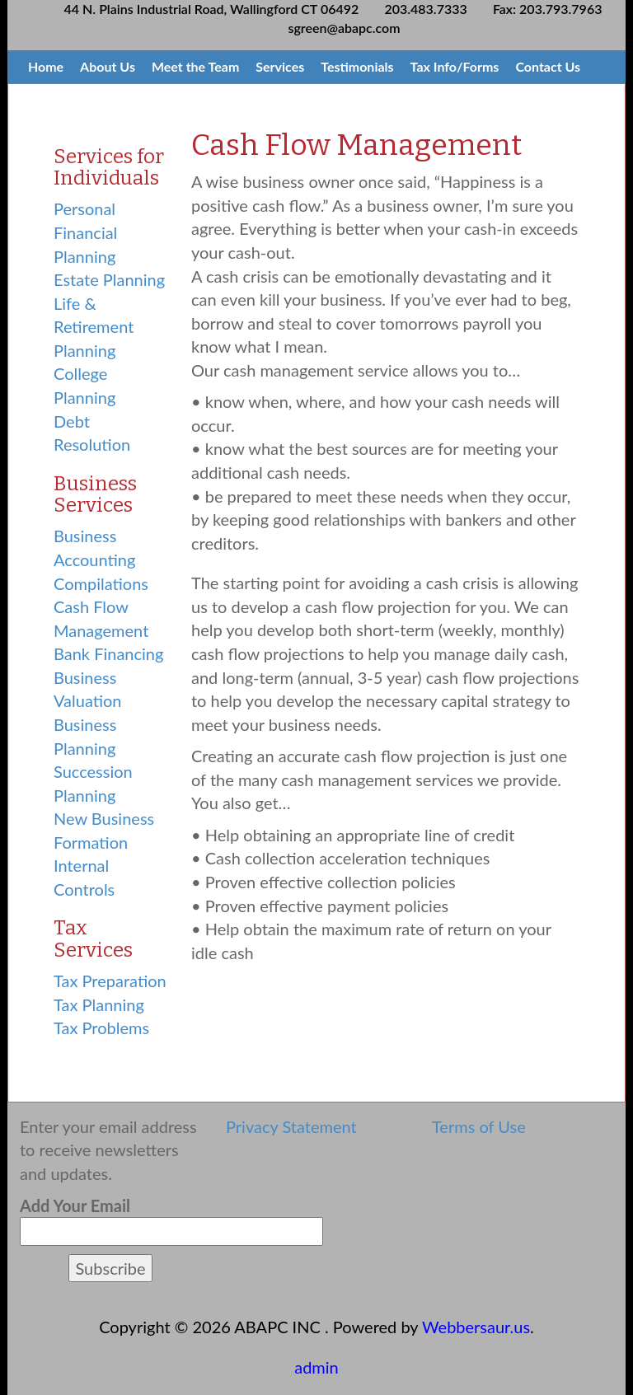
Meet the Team (195, 66)
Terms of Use (479, 1126)
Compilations (101, 583)
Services (280, 66)
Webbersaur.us (476, 1326)
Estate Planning (109, 279)
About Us (107, 66)
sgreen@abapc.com (344, 27)
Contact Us (547, 66)
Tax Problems (101, 1027)
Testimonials (357, 66)
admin (316, 1367)
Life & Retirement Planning (94, 326)
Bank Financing (108, 653)
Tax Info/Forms (454, 66)
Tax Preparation (110, 980)
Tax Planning (99, 1004)
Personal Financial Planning (85, 232)
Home (45, 66)
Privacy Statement (291, 1126)
